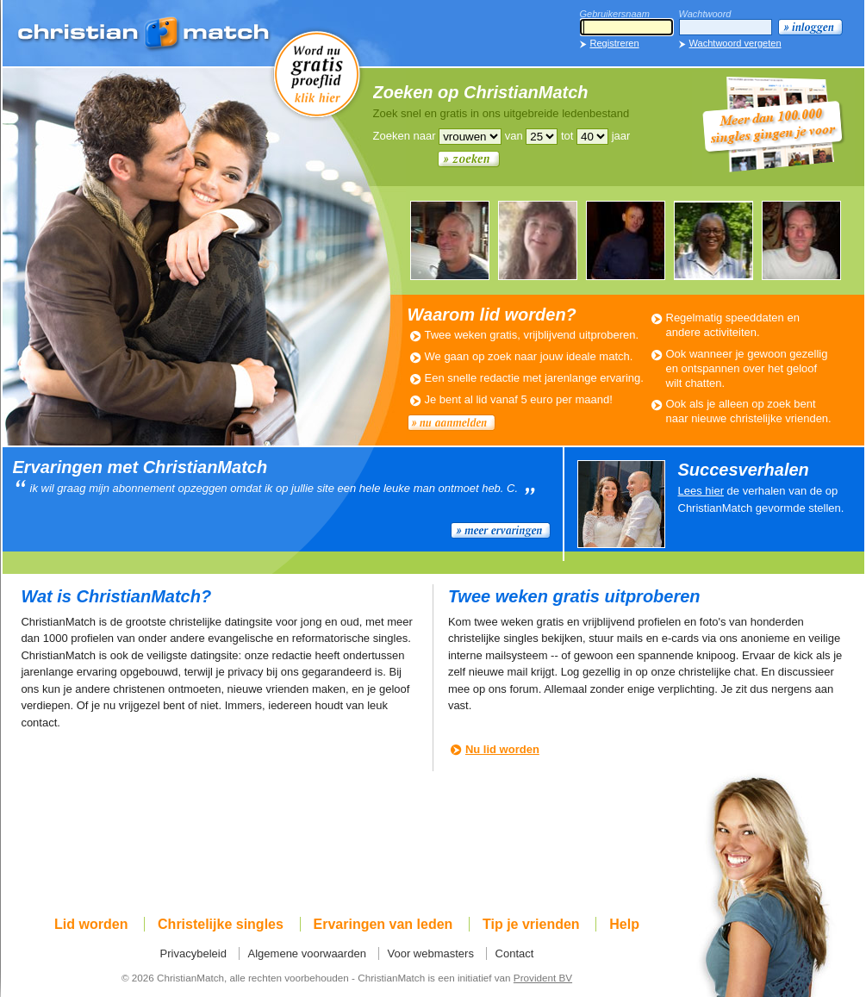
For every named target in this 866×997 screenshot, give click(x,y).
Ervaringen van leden (383, 924)
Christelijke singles (220, 924)
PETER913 (450, 240)
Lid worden (91, 924)
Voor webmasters (431, 953)
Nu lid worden (502, 749)
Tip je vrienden (531, 924)
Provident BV (543, 977)
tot (567, 135)
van (514, 135)
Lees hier (701, 490)
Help (624, 924)
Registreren (614, 43)
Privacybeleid (193, 953)
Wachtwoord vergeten (735, 43)
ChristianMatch (144, 34)
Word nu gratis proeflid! (317, 73)
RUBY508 (713, 240)
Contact (514, 953)
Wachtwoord (705, 14)
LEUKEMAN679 (625, 240)
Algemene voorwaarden (307, 953)
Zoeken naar (404, 135)
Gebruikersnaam (615, 14)
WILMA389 (537, 240)
